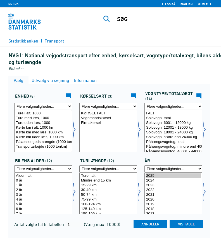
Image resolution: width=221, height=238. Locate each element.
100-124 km (108, 204)
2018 (173, 209)
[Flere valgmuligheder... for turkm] (108, 168)
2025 (173, 175)
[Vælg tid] (173, 193)
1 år (43, 185)
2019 (173, 204)
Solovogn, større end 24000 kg (173, 137)
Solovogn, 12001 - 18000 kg (173, 127)
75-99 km (108, 199)
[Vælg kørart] (108, 131)
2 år (43, 190)
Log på (170, 4)
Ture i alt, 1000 (43, 113)
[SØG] (165, 19)
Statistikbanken (23, 40)
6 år (43, 209)
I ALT (173, 113)
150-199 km (108, 213)
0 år (43, 180)
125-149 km (108, 209)
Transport (54, 40)
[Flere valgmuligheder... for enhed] (43, 106)
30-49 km (108, 190)
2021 (173, 194)
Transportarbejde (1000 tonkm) (43, 146)
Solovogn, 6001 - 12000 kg (173, 123)
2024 (173, 180)
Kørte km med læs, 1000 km (43, 132)
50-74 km (108, 194)
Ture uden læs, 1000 (43, 123)
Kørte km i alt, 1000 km (43, 127)
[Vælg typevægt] (173, 131)
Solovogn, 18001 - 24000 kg (173, 132)
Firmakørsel (108, 123)
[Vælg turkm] (108, 193)
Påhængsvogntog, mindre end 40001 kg (173, 146)
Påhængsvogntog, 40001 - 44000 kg (173, 151)
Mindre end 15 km (108, 180)
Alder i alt (43, 175)
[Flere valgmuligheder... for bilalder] (43, 168)
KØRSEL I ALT (108, 113)
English (186, 4)
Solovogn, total (173, 118)
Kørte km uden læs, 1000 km (43, 137)
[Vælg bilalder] (43, 193)
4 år (43, 199)
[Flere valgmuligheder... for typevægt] (173, 106)
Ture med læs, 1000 (43, 118)
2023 (173, 185)
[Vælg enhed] (43, 131)
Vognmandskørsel (108, 118)
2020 (173, 199)
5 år (43, 204)
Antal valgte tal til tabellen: (40, 224)
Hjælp (203, 4)
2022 (173, 190)
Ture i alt (108, 175)
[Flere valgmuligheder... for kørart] (108, 106)
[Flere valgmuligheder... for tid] (173, 168)
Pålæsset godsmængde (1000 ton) (43, 142)
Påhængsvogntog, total (173, 142)
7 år (43, 213)
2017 (173, 213)
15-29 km (108, 185)
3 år (43, 194)
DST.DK (13, 4)
